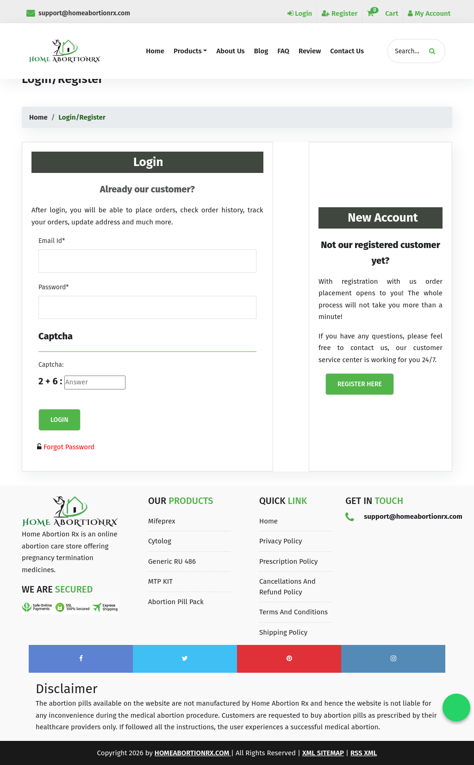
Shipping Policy (283, 632)
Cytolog (159, 541)
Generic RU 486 (172, 561)
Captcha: (50, 365)
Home (38, 117)
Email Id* (51, 241)
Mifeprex (161, 521)
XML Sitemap (323, 753)
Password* (53, 287)
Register (339, 13)
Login (299, 13)
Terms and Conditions (293, 612)
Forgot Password (68, 447)
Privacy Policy (280, 541)
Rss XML (363, 753)
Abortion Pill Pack (176, 602)
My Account (429, 13)
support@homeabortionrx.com (78, 13)
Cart (382, 13)
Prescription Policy (288, 561)
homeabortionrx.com (193, 753)
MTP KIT (160, 581)
